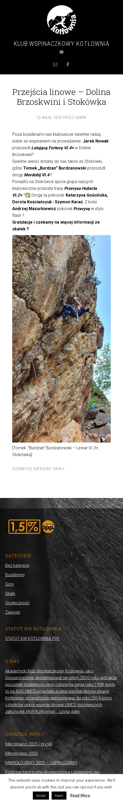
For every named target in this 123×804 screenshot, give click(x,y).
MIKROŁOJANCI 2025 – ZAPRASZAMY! (41, 762)
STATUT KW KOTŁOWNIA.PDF (32, 638)
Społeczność (17, 602)
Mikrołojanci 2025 (21, 753)
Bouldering (14, 574)
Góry (9, 584)
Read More (80, 795)
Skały (59, 469)
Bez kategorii (17, 565)
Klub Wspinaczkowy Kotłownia (61, 43)
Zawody (12, 612)
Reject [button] (59, 795)
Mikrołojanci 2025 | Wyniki (28, 744)
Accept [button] (41, 795)
